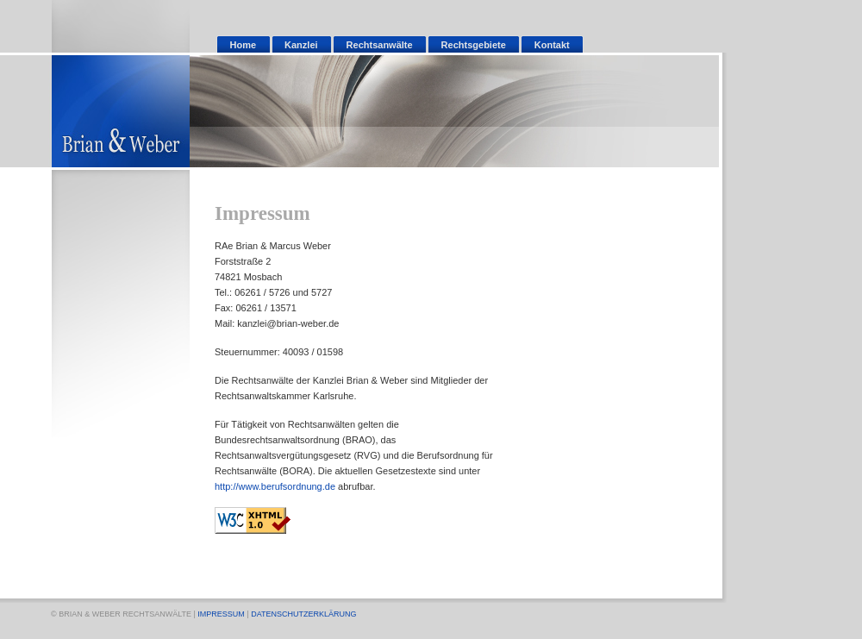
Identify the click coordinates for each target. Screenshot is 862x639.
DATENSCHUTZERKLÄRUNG (303, 614)
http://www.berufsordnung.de (275, 486)
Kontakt (552, 45)
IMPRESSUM (221, 614)
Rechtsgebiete (473, 45)
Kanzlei (301, 45)
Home (243, 45)
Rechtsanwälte (380, 45)
